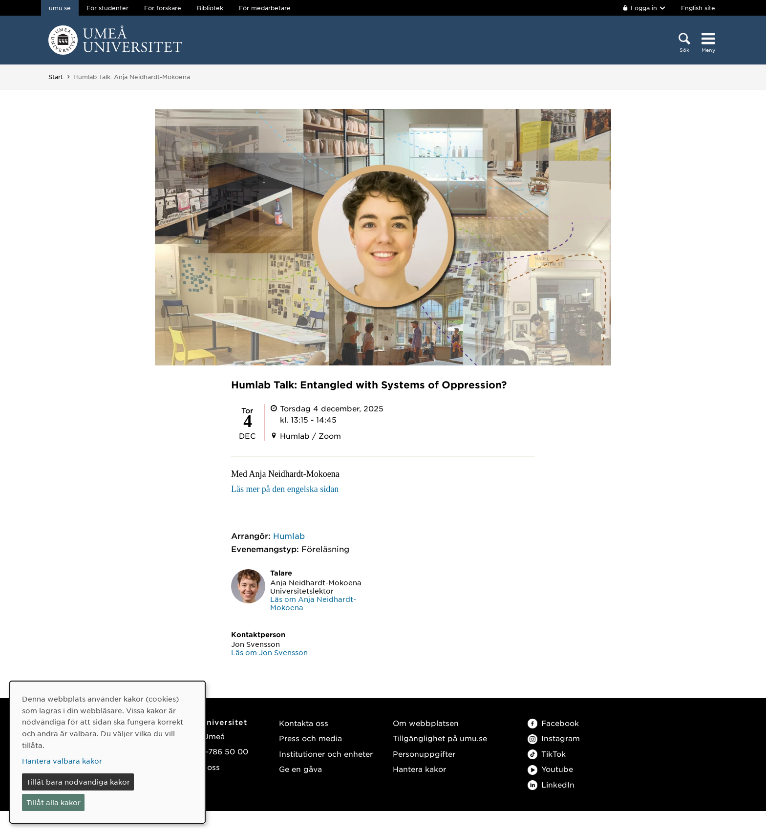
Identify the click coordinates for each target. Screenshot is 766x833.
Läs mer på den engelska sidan (285, 489)
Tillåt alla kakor (53, 802)
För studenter (107, 8)
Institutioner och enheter (326, 753)
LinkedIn (551, 784)
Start (55, 77)
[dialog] (107, 752)
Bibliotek (210, 8)
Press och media (310, 738)
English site (698, 8)
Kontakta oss (303, 722)
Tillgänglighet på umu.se (440, 738)
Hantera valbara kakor (62, 760)
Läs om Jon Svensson (269, 652)
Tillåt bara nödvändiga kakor (78, 781)
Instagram (554, 738)
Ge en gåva (300, 768)
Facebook (553, 722)
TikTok (547, 753)
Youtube (550, 768)
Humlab (289, 535)
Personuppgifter (424, 753)
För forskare (162, 8)
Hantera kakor (419, 768)
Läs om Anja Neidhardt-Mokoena (313, 603)
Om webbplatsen (426, 722)
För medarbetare (265, 8)
